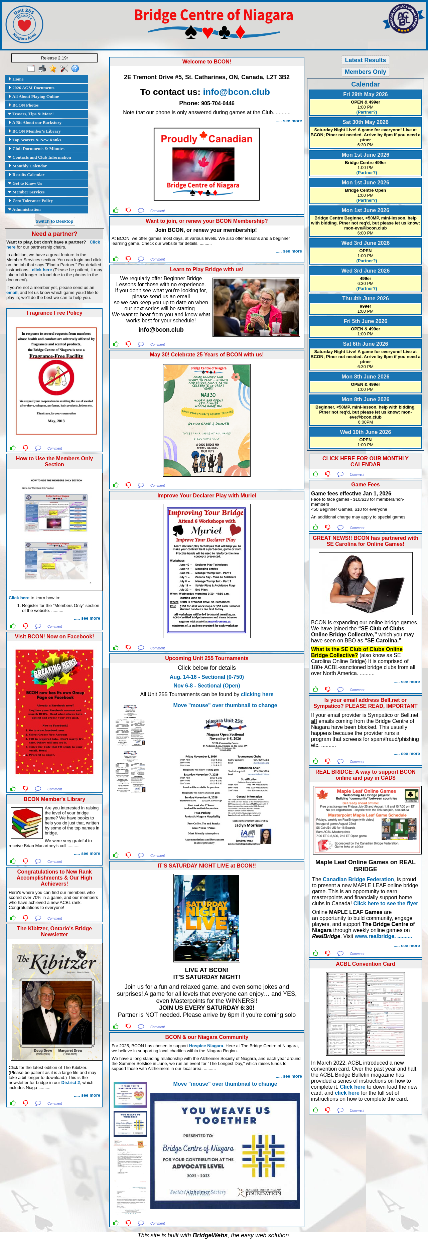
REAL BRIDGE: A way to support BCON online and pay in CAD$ (365, 775)
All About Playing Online (33, 96)
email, (12, 292)
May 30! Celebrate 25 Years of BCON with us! (207, 354)
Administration (24, 209)
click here (42, 269)
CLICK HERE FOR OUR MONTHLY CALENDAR (365, 461)
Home (15, 79)
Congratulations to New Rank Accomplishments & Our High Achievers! (55, 878)
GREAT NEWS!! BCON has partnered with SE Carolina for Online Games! (365, 541)
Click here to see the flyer (385, 903)
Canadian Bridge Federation (358, 879)
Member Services (26, 191)
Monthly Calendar (27, 165)
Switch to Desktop (55, 221)
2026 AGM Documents (31, 87)
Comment (54, 448)
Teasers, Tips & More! (31, 113)
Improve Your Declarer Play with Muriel (206, 495)
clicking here (257, 694)
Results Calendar (26, 174)
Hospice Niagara (206, 1045)
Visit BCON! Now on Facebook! (54, 636)
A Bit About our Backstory (34, 122)
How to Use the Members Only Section (54, 461)
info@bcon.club (236, 92)
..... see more (87, 618)
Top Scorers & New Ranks (34, 139)
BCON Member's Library (34, 131)
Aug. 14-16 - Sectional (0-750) (207, 677)
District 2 (70, 1082)
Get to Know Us (25, 183)
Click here (19, 597)
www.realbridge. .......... (383, 936)
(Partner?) (365, 112)
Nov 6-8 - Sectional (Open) (206, 685)
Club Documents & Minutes (36, 148)
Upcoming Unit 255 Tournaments (207, 658)
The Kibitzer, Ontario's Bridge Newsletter (54, 931)
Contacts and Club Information (39, 157)
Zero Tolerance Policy (30, 200)
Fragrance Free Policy (54, 313)
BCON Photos (23, 105)
